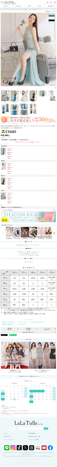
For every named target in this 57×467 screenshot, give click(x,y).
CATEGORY (18, 6)
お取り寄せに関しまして (29, 332)
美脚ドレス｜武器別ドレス (9, 322)
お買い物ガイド (7, 436)
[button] (3, 233)
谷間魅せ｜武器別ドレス (9, 324)
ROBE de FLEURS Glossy (21, 8)
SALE (39, 6)
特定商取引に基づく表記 (35, 436)
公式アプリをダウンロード (28, 454)
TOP (2, 8)
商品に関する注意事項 (28, 329)
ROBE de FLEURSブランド (9, 8)
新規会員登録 (32, 433)
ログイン (6, 433)
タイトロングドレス (23, 322)
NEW (29, 6)
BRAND (6, 6)
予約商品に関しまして (10, 329)
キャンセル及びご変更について (47, 329)
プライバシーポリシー (9, 439)
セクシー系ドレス (22, 324)
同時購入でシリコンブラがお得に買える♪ (12, 207)
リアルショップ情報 (33, 439)
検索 (46, 428)
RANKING (50, 6)
